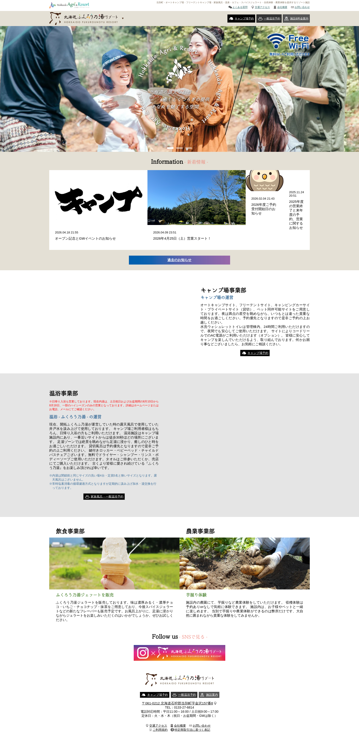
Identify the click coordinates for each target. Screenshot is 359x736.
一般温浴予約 (272, 18)
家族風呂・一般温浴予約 (107, 482)
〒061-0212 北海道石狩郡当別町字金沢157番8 (177, 689)
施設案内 (212, 681)
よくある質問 (239, 7)
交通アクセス (262, 7)
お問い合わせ (302, 7)
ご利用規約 (160, 716)
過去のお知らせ (180, 246)
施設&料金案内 (299, 18)
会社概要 (282, 7)
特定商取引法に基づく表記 (192, 716)
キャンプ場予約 (244, 18)
